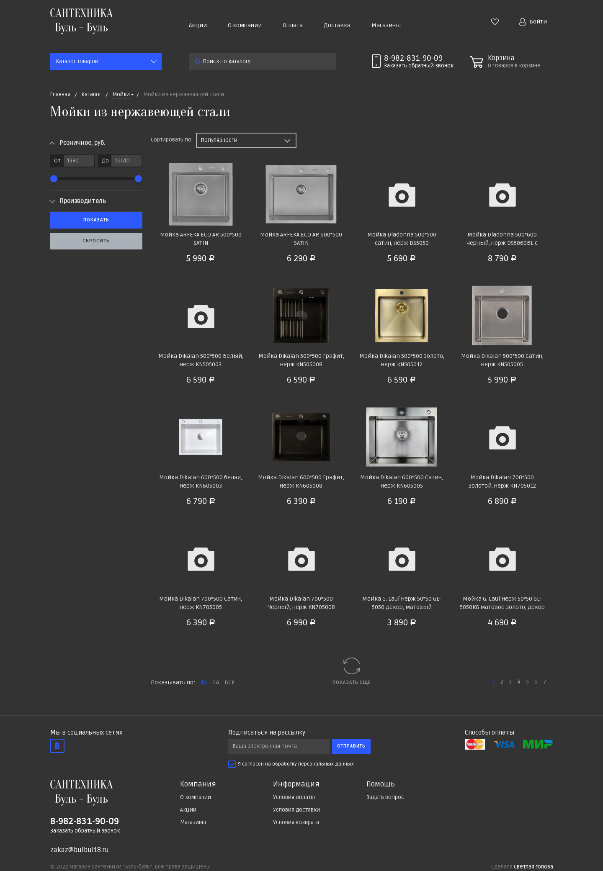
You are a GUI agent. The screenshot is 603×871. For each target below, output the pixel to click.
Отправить (351, 746)
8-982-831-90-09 (413, 58)
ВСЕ (229, 682)
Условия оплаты (294, 797)
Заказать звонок (419, 65)
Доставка (337, 25)
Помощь (380, 784)
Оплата (293, 25)
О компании (245, 25)
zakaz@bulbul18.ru (79, 850)
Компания (198, 784)
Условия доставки (296, 810)
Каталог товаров (77, 61)
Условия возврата (296, 822)
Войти (533, 22)
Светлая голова (533, 866)
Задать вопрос (385, 797)
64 (215, 682)
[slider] (53, 178)
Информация (296, 784)
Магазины (386, 25)
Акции (198, 25)
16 (204, 682)
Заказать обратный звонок (85, 830)
